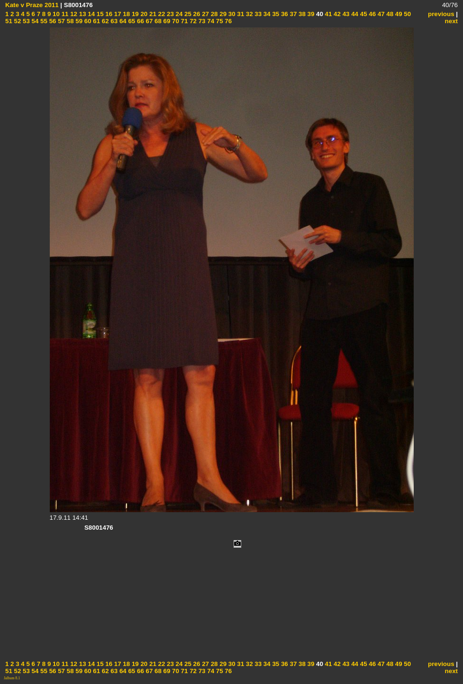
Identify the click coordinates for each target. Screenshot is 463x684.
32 (248, 14)
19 (134, 14)
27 (204, 14)
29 (222, 14)
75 (218, 21)
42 (336, 14)
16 (108, 14)
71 (183, 21)
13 (81, 14)
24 (178, 14)
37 (292, 14)
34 (266, 14)
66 (139, 21)
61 (95, 21)
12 (72, 14)
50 (406, 14)
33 (257, 14)
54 (34, 21)
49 (397, 14)
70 (174, 21)
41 (327, 14)
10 (55, 14)
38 (301, 14)
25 (186, 14)
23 (169, 14)
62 (104, 21)
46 (371, 14)
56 (51, 21)
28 (213, 14)
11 (64, 14)
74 (210, 21)
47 (380, 14)
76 (227, 21)
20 (143, 14)
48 (389, 14)
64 (122, 21)
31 (240, 14)
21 (151, 14)
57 (60, 21)
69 (166, 21)
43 (345, 14)
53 (25, 21)
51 (8, 21)
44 (353, 14)
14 (90, 14)
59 (78, 21)
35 (275, 14)
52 (16, 21)
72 (192, 21)
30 (231, 14)
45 (362, 14)
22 (160, 14)
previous (441, 14)
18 (125, 14)
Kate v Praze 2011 (32, 5)
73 (201, 21)
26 (195, 14)
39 (310, 14)
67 (148, 21)
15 (99, 14)
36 (283, 14)
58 (69, 21)
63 (113, 21)
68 (157, 21)
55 (42, 21)
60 (86, 21)
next (451, 21)
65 (131, 21)
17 (116, 14)
